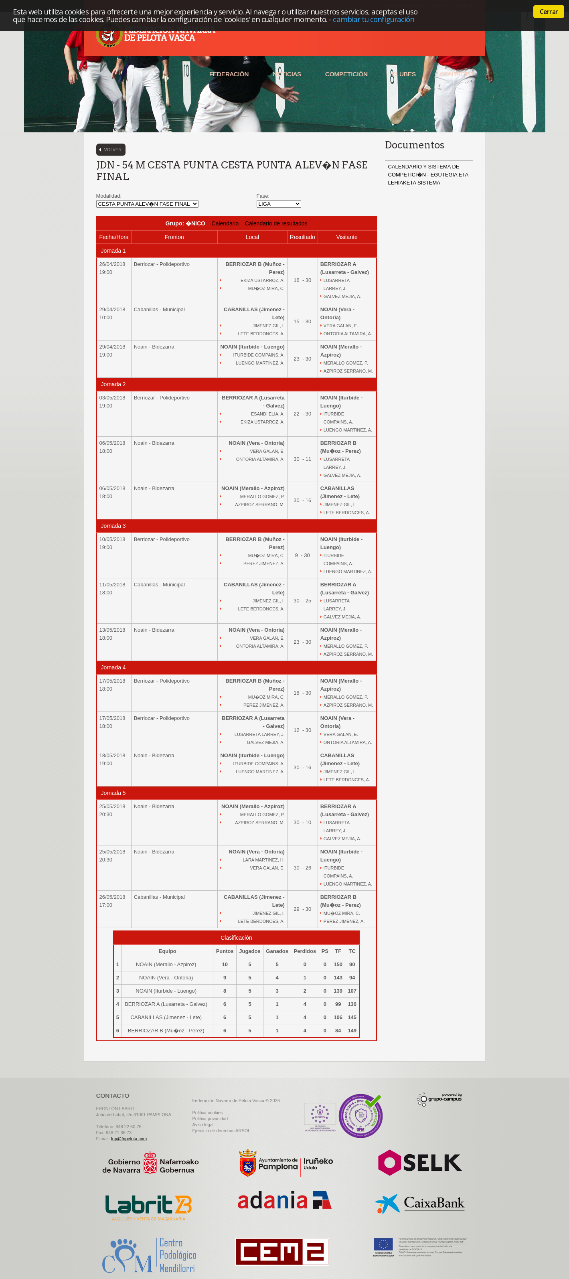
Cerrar (549, 11)
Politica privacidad (210, 1118)
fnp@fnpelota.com (129, 1138)
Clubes (404, 74)
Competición (346, 74)
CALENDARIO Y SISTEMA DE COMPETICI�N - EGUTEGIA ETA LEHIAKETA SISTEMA (428, 175)
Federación (229, 74)
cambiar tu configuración (373, 19)
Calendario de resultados (276, 223)
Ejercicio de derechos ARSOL (221, 1130)
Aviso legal (203, 1124)
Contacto (456, 74)
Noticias (287, 74)
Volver (113, 149)
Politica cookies (207, 1112)
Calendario (225, 223)
